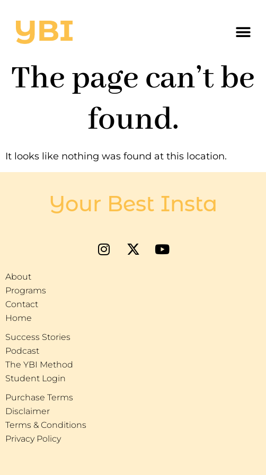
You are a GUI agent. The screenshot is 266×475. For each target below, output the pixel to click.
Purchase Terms (39, 397)
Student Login (35, 378)
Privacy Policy (33, 439)
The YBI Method (39, 365)
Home (18, 318)
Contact (21, 304)
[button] (243, 32)
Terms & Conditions (45, 425)
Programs (25, 290)
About (18, 277)
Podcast (22, 351)
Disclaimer (27, 411)
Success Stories (37, 337)
